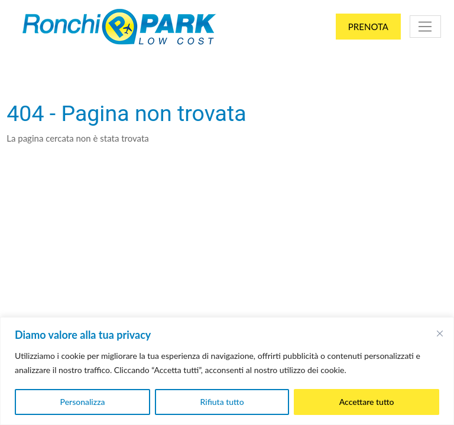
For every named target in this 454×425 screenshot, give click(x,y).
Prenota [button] (368, 26)
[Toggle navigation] (425, 26)
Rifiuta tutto (222, 402)
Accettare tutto (366, 402)
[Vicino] (440, 333)
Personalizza (82, 402)
